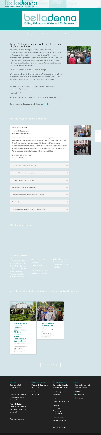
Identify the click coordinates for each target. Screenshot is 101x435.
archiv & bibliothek (64, 34)
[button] (98, 132)
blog (74, 34)
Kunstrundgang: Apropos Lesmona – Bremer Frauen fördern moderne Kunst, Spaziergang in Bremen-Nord (20, 332)
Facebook (13, 419)
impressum (79, 398)
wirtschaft (53, 34)
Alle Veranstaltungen (50, 365)
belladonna (29, 34)
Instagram (21, 419)
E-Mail (46, 104)
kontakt (77, 391)
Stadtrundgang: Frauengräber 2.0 (47, 325)
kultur (37, 34)
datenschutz (79, 394)
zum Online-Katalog (59, 427)
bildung (44, 34)
